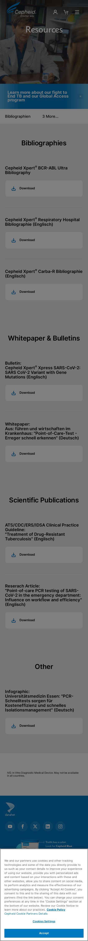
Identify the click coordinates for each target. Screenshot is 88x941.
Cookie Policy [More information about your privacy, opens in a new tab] (56, 909)
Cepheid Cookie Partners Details (26, 913)
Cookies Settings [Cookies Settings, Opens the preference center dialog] (44, 921)
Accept (44, 933)
